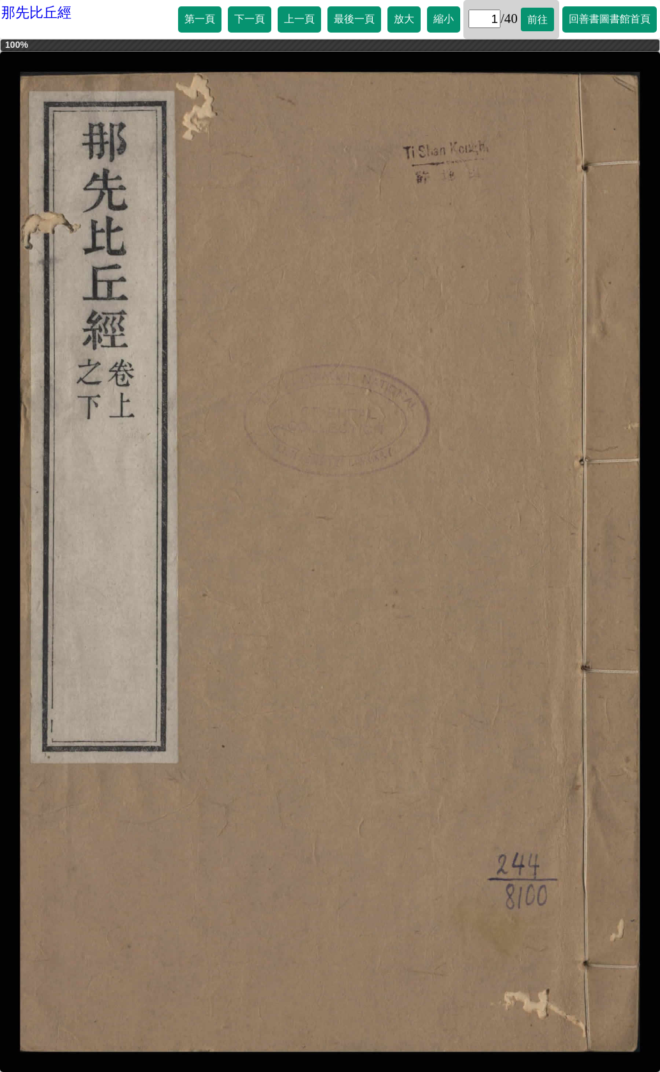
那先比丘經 (36, 12)
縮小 (443, 18)
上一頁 (299, 18)
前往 (537, 19)
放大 (404, 18)
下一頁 (249, 18)
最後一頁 (354, 18)
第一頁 (199, 18)
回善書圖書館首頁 (609, 18)
